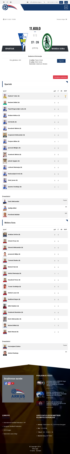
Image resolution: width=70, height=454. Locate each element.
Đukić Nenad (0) (13, 332)
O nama (32, 451)
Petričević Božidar (14, 214)
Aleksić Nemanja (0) (14, 273)
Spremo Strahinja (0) (14, 187)
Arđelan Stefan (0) (14, 234)
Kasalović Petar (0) (14, 280)
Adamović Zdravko (38, 64)
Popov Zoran (36, 60)
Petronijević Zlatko (14, 346)
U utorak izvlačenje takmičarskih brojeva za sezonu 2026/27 (56, 403)
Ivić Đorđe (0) (12, 122)
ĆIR (66, 2)
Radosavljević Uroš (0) (15, 174)
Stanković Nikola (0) (14, 154)
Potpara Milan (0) (13, 141)
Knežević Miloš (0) (14, 102)
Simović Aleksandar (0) (15, 247)
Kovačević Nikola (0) (14, 128)
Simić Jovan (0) (13, 180)
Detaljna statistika (60, 77)
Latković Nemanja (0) (15, 167)
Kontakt (38, 451)
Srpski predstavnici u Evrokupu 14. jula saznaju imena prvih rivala (56, 393)
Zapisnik (61, 61)
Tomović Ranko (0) (14, 260)
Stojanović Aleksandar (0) (16, 135)
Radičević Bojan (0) (14, 299)
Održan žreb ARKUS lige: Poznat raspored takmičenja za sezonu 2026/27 (56, 383)
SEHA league (7, 430)
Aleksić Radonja (13, 353)
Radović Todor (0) (13, 96)
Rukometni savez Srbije (10, 434)
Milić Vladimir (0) (13, 306)
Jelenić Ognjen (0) (14, 161)
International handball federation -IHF (15, 422)
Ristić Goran (35, 62)
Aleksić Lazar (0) (13, 293)
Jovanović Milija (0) (14, 254)
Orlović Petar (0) (13, 241)
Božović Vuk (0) (13, 267)
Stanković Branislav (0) (15, 312)
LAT (61, 2)
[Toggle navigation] (66, 7)
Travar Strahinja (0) (14, 286)
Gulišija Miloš (12, 208)
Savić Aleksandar (13, 201)
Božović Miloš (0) (13, 325)
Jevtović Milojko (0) (14, 148)
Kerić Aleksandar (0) (14, 319)
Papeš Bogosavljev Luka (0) (17, 109)
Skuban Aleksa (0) (14, 115)
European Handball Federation (12, 426)
